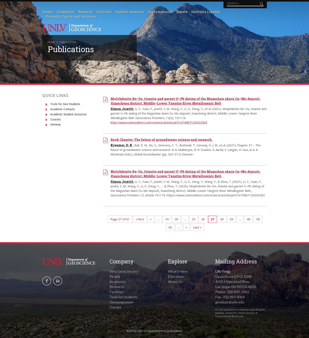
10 (167, 219)
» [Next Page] (186, 227)
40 (248, 219)
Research (85, 12)
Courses (55, 119)
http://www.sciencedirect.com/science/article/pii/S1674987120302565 (159, 122)
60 (170, 227)
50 (258, 219)
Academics (65, 12)
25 (193, 219)
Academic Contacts (62, 109)
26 (203, 219)
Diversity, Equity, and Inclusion (71, 16)
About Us (175, 281)
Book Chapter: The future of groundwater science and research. (161, 140)
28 (222, 219)
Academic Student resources (68, 114)
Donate (181, 12)
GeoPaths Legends (205, 12)
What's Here (178, 271)
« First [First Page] (140, 219)
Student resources (129, 12)
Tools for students (124, 297)
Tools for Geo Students (65, 104)
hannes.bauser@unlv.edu (229, 316)
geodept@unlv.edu (229, 302)
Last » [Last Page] (197, 227)
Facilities (104, 12)
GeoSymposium (160, 12)
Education (176, 276)
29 (231, 219)
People (47, 12)
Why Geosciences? (124, 271)
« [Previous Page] (151, 219)
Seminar (55, 124)
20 (176, 219)
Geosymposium (121, 302)
